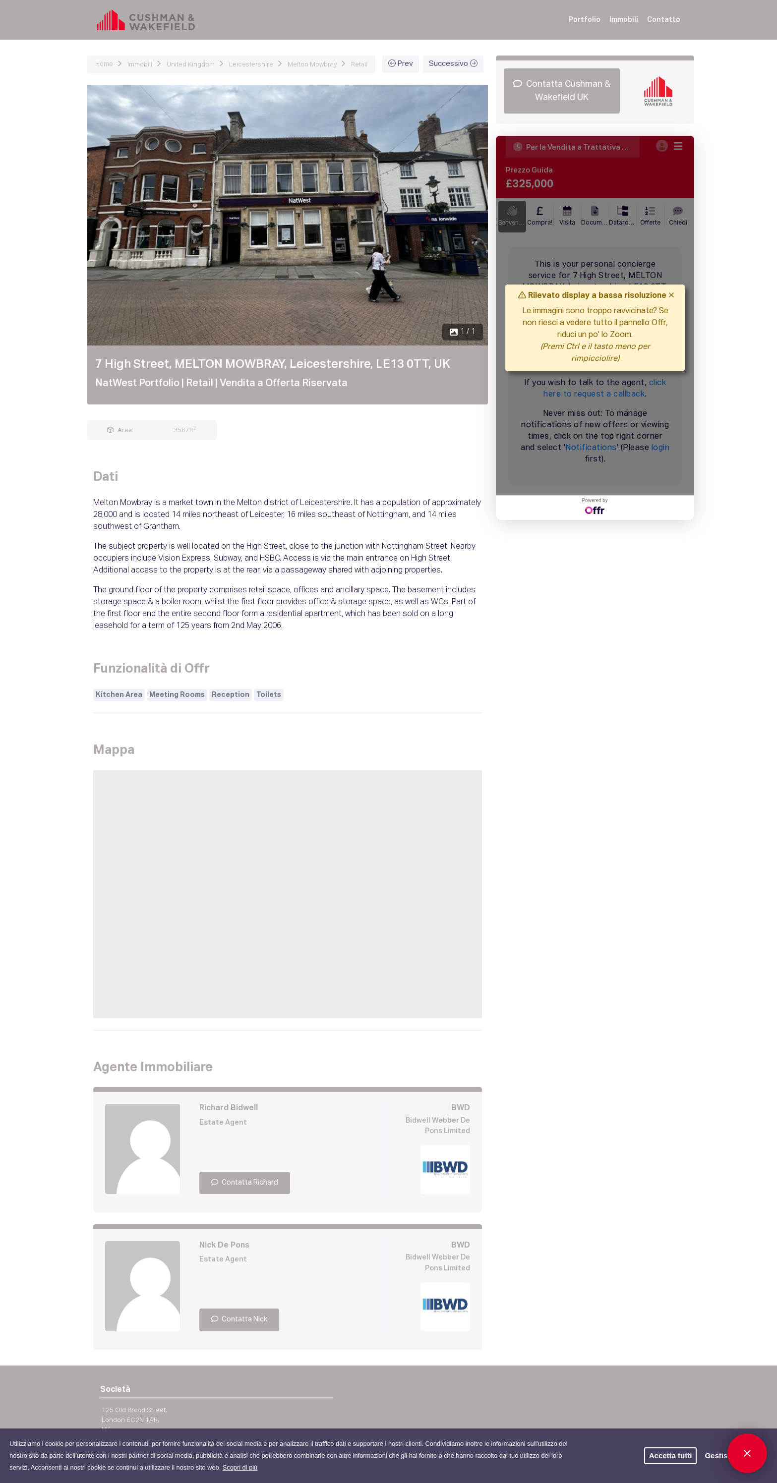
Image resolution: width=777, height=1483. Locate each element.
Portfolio (584, 19)
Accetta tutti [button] (670, 1455)
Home (104, 64)
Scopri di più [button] (240, 1467)
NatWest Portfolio (137, 383)
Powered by (595, 506)
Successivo (453, 63)
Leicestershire (251, 64)
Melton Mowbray (312, 64)
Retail (359, 64)
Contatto (663, 19)
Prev (400, 63)
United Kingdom (191, 64)
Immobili (623, 19)
